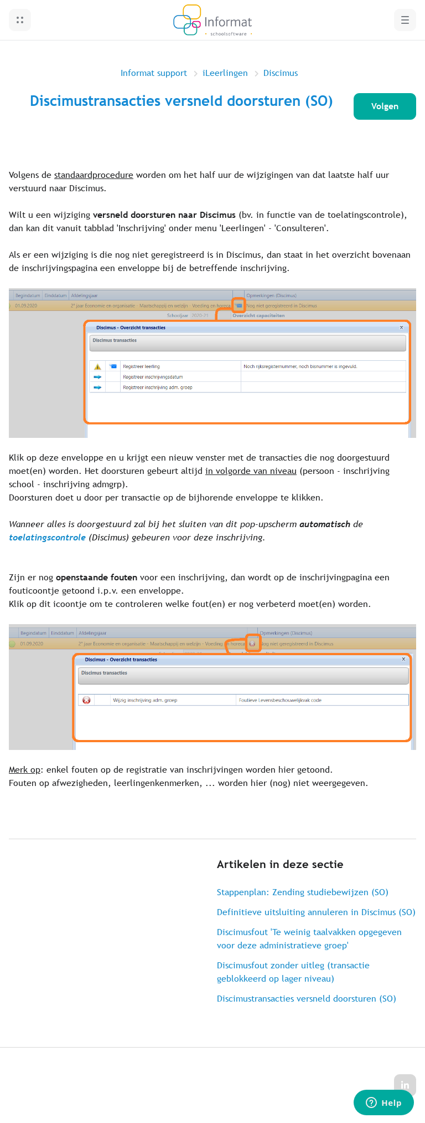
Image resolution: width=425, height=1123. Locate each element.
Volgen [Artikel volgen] (384, 106)
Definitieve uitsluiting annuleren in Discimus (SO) (316, 912)
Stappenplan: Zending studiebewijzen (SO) (302, 892)
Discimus (280, 73)
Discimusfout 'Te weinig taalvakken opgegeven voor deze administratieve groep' (309, 939)
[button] (20, 20)
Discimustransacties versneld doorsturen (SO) (306, 998)
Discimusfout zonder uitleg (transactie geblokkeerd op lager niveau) (293, 972)
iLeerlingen (225, 73)
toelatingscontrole (47, 537)
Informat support (154, 73)
